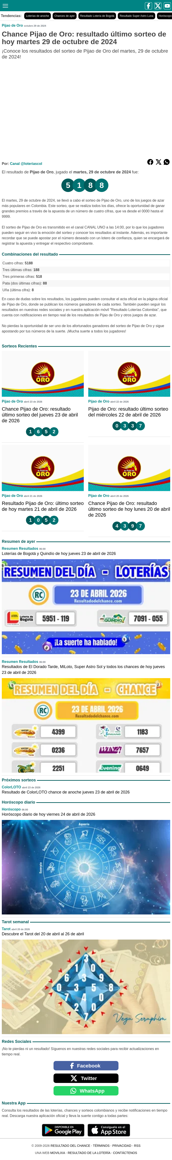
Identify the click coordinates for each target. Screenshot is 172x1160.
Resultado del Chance (70, 1145)
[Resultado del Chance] (45, 5)
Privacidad (121, 1145)
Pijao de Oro (12, 25)
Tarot (6, 929)
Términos (101, 1145)
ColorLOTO (11, 787)
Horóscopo (11, 809)
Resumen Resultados (20, 548)
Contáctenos (125, 1153)
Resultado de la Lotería (89, 1153)
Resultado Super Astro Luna (136, 15)
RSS (137, 1145)
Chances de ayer (64, 15)
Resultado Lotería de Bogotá (97, 15)
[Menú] (4, 5)
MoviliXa (57, 1153)
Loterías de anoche (37, 15)
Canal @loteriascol (26, 164)
